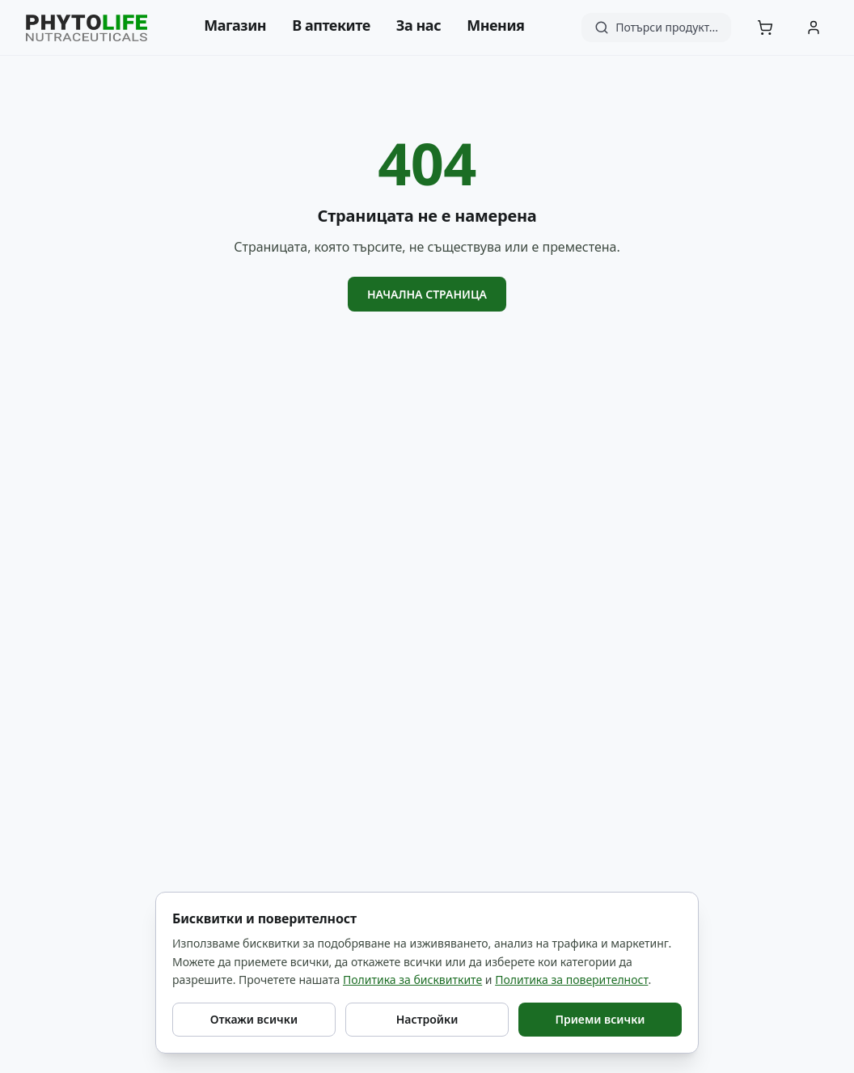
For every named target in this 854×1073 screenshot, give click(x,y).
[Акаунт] (813, 27)
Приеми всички (600, 1019)
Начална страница (427, 294)
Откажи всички (254, 1019)
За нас (418, 25)
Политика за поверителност (571, 979)
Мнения (495, 25)
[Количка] (765, 27)
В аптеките (331, 25)
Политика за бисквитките (412, 979)
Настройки (427, 1019)
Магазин (235, 25)
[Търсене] (656, 27)
